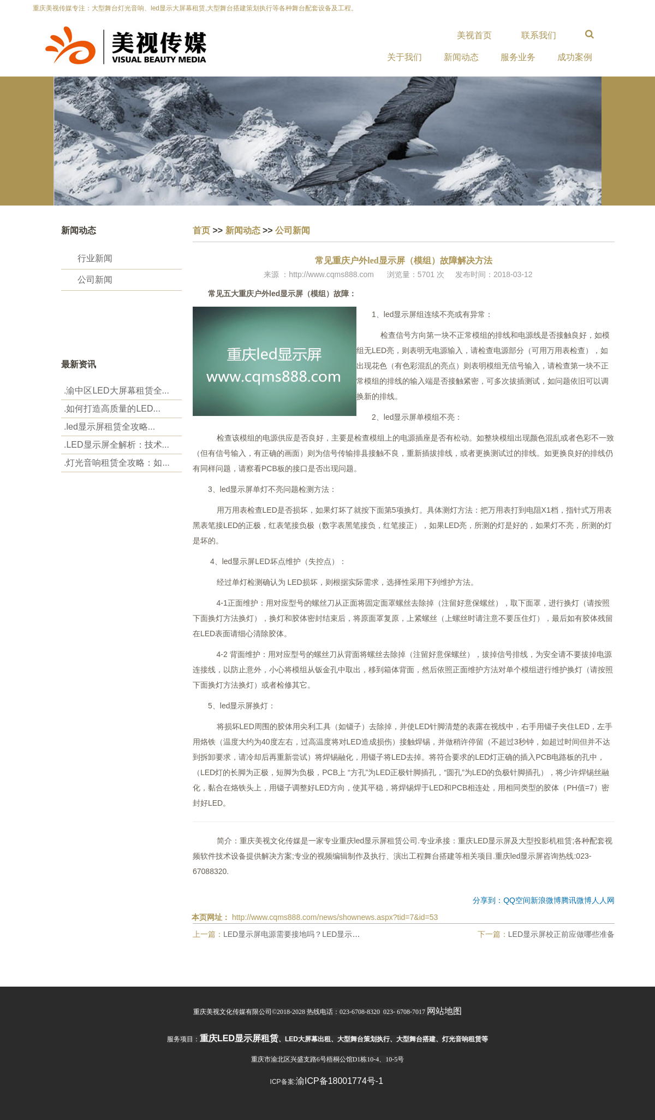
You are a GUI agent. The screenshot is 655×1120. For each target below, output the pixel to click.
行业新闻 (95, 258)
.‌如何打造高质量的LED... (112, 408)
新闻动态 (242, 230)
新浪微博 (546, 900)
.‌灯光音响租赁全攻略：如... (117, 462)
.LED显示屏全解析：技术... (116, 444)
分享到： (488, 900)
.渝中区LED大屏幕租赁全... (116, 390)
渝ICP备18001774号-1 (339, 1081)
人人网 (603, 900)
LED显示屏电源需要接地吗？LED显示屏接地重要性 (310, 934)
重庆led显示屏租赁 (239, 1038)
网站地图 (444, 1011)
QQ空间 (517, 900)
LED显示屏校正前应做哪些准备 (561, 934)
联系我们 (538, 35)
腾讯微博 (576, 900)
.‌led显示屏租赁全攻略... (109, 426)
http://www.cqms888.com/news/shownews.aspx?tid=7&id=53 (335, 917)
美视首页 (474, 35)
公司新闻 (95, 279)
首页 (201, 230)
